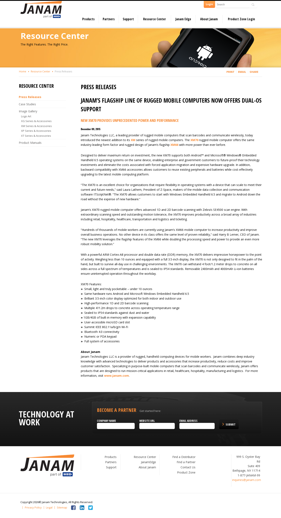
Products (88, 19)
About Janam (209, 19)
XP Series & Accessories (38, 131)
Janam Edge (183, 19)
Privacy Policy (33, 507)
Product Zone (185, 472)
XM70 (195, 140)
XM (134, 140)
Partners (109, 19)
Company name (107, 421)
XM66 (175, 145)
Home (24, 71)
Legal (49, 507)
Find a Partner (185, 462)
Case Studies (29, 104)
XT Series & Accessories (38, 136)
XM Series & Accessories (38, 126)
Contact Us (187, 467)
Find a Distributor (183, 457)
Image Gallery (29, 111)
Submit (229, 424)
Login (209, 4)
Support (128, 19)
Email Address (188, 421)
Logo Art (28, 116)
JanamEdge (148, 462)
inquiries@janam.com (245, 480)
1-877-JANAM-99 (247, 475)
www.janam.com (117, 376)
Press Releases (65, 71)
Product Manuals (31, 143)
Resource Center (154, 19)
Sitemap (62, 507)
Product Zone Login (241, 19)
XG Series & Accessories (38, 121)
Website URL (147, 421)
